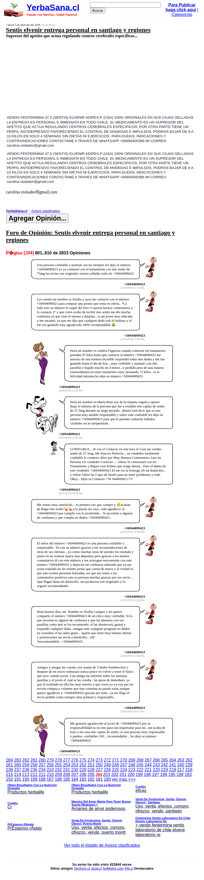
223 (131, 769)
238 (9, 769)
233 (50, 769)
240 (180, 765)
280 (42, 760)
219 (164, 769)
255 (58, 765)
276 (74, 760)
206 (83, 774)
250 (99, 765)
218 (172, 769)
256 (50, 765)
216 (189, 769)
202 (114, 774)
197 (155, 774)
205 (91, 774)
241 (172, 765)
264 (172, 760)
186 (58, 779)
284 (9, 760)
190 (25, 779)
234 (42, 769)
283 (17, 760)
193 (188, 774)
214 (17, 774)
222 (139, 769)
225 (115, 769)
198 (147, 774)
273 (99, 760)
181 (99, 779)
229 (83, 769)
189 (33, 779)
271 (115, 760)
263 (180, 760)
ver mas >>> (102, 808)
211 (42, 774)
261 (9, 765)
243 (156, 765)
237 (17, 769)
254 (66, 765)
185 (66, 779)
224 (123, 769)
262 (189, 760)
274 (91, 760)
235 (33, 769)
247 (123, 765)
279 (50, 760)
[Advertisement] (86, 76)
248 (115, 765)
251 (91, 765)
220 (156, 769)
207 (74, 774)
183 (83, 779)
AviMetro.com (113, 868)
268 (139, 760)
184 (74, 779)
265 (164, 760)
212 (33, 774)
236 (25, 769)
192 (9, 779)
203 (106, 774)
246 (131, 765)
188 (42, 779)
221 (148, 769)
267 (148, 760)
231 (66, 769)
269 (131, 760)
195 (172, 774)
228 (91, 769)
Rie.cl (129, 868)
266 (156, 760)
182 (91, 779)
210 (50, 774)
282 (25, 760)
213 (25, 774)
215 (9, 774)
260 (17, 765)
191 (17, 779)
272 (107, 760)
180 (107, 779)
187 (50, 779)
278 (58, 760)
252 (83, 765)
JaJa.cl (96, 868)
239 (189, 765)
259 (25, 765)
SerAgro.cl (82, 868)
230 (74, 769)
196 (163, 774)
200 (131, 774)
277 (66, 760)
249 (107, 765)
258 (33, 765)
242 (164, 765)
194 (180, 774)
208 (66, 774)
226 (107, 769)
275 (83, 760)
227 (99, 769)
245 (139, 765)
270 (123, 760)
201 (122, 774)
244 (148, 765)
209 (58, 774)
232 (58, 769)
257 (42, 765)
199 (139, 774)
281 (33, 760)
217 (180, 769)
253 (74, 765)
